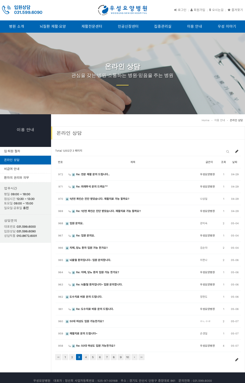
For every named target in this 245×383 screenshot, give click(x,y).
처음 (58, 357)
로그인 (180, 10)
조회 (223, 162)
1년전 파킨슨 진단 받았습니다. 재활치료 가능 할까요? (97, 198)
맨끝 (141, 357)
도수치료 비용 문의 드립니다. (84, 296)
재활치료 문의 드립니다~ (81, 333)
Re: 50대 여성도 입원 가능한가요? (92, 345)
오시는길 (216, 10)
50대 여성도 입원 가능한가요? (85, 321)
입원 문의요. (75, 223)
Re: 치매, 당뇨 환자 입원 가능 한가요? (94, 272)
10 (127, 357)
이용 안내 (194, 26)
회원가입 (197, 10)
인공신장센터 (128, 26)
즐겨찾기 (235, 10)
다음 (134, 357)
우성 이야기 (227, 26)
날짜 (234, 162)
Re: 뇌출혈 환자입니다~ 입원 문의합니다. (95, 284)
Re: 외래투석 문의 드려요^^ (88, 186)
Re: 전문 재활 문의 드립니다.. (89, 174)
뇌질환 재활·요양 (53, 26)
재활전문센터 (91, 26)
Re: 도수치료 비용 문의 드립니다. (91, 309)
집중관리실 (163, 26)
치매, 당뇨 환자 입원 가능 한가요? (87, 247)
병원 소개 (16, 26)
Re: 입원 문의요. (82, 235)
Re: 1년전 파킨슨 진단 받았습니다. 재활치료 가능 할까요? (105, 211)
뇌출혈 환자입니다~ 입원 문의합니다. (88, 260)
